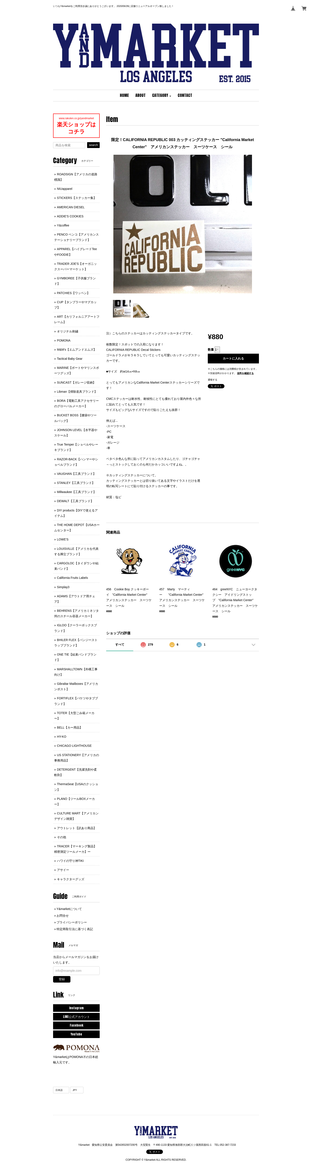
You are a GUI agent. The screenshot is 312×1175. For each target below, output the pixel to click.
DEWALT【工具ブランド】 (75, 501)
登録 (62, 979)
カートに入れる (233, 358)
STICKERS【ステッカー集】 (76, 198)
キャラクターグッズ (70, 879)
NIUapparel (64, 188)
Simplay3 (63, 587)
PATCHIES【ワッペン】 (73, 293)
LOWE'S (62, 539)
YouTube (76, 1034)
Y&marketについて (69, 909)
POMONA (63, 340)
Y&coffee (63, 225)
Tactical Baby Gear (70, 358)
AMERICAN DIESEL (71, 207)
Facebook (76, 1025)
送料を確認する (245, 373)
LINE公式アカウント (76, 1016)
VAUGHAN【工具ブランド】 (76, 473)
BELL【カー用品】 (70, 727)
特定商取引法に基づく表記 (75, 929)
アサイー (63, 870)
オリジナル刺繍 (67, 331)
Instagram (76, 1008)
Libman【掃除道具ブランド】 (77, 391)
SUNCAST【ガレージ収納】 (76, 382)
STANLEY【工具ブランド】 (76, 483)
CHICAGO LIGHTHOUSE (74, 745)
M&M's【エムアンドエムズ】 (76, 349)
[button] (161, 95)
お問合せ (63, 915)
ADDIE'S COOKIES (70, 216)
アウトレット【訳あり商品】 (76, 828)
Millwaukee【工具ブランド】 (76, 492)
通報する (212, 379)
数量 (211, 349)
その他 (61, 837)
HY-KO (61, 736)
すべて (119, 644)
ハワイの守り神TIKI (70, 861)
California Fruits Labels (72, 577)
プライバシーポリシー (72, 922)
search (93, 145)
